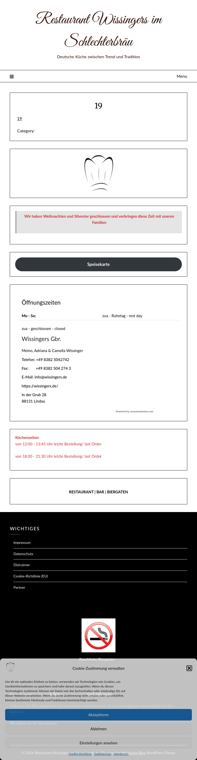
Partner (19, 587)
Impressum (121, 754)
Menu (182, 76)
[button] (189, 668)
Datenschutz (102, 754)
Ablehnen (98, 728)
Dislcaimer (21, 565)
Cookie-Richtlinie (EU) (30, 576)
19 (19, 118)
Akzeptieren (98, 714)
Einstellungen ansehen (98, 743)
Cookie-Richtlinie (80, 754)
